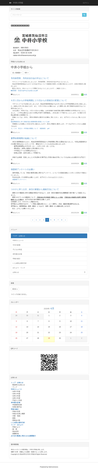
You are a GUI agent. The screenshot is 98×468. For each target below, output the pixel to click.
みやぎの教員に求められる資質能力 (23, 436)
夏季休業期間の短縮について (24, 138)
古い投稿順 (16, 73)
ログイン (86, 3)
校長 (84, 94)
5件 (26, 73)
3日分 (15, 289)
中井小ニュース (16, 389)
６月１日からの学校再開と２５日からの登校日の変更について (39, 100)
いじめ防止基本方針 (18, 422)
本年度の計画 (15, 402)
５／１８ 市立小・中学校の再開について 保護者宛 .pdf (30, 128)
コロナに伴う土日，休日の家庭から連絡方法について (35, 189)
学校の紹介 (15, 409)
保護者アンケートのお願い (23, 169)
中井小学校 (18, 3)
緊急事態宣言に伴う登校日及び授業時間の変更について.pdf (30, 122)
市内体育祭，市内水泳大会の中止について (30, 78)
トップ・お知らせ (17, 382)
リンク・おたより (17, 425)
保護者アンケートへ (19, 179)
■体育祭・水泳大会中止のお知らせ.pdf (24, 90)
